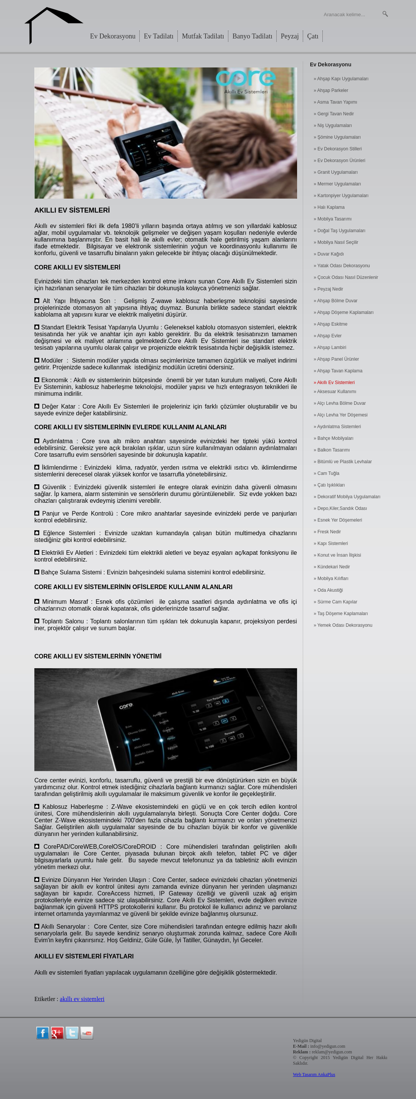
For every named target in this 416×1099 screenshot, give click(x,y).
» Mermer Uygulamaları (337, 184)
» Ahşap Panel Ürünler (336, 359)
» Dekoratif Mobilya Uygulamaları (347, 496)
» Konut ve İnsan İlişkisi (337, 555)
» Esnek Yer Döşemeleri (338, 520)
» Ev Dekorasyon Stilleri (338, 149)
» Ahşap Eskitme (330, 324)
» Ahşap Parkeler (331, 90)
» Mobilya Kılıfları (331, 578)
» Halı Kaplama (329, 207)
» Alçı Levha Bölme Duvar (340, 403)
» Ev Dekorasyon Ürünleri (339, 160)
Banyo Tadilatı (253, 36)
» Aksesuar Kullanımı (335, 391)
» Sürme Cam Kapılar (335, 602)
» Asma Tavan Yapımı (335, 102)
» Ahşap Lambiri (330, 347)
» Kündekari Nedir (332, 566)
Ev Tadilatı (159, 36)
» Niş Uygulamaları (333, 125)
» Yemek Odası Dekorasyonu (343, 625)
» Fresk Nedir (327, 531)
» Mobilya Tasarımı (332, 219)
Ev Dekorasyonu (113, 36)
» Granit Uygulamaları (336, 172)
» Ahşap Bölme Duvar (335, 300)
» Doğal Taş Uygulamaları (339, 230)
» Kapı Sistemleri (331, 543)
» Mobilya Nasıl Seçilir (336, 242)
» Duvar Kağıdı (329, 254)
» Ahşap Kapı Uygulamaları (341, 78)
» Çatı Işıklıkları (329, 485)
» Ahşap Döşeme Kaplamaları (344, 312)
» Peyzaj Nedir (328, 289)
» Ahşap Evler (328, 335)
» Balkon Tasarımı (332, 450)
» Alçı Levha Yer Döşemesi (341, 415)
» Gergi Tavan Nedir (334, 113)
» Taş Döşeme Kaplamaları (341, 613)
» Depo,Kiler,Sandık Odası (340, 508)
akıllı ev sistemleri (82, 999)
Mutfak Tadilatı (203, 36)
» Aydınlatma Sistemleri (337, 426)
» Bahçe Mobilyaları (333, 438)
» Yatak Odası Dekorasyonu (342, 265)
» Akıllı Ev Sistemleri (334, 382)
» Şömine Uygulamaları (337, 137)
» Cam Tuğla (326, 473)
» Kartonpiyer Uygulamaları (341, 195)
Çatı (313, 36)
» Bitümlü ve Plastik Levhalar (343, 461)
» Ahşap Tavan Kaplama (338, 370)
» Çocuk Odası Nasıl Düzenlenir (346, 277)
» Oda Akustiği (328, 590)
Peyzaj (290, 36)
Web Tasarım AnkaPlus (314, 1074)
